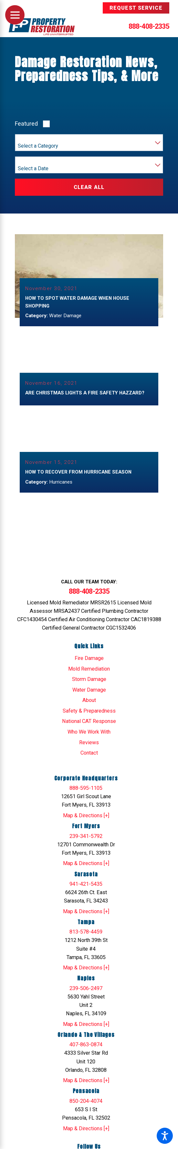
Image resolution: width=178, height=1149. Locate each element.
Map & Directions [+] (86, 814)
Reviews (89, 741)
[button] (165, 1136)
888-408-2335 (149, 26)
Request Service (136, 8)
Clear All (89, 187)
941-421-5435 (85, 883)
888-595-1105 (85, 787)
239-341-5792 (85, 835)
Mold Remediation (89, 668)
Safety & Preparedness (89, 710)
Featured (26, 123)
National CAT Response (89, 720)
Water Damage (89, 689)
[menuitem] (89, 657)
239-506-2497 (85, 987)
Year (22, 161)
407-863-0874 (85, 1043)
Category (27, 139)
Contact (89, 752)
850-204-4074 (85, 1100)
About (89, 699)
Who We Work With (89, 731)
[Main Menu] (15, 15)
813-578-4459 (85, 931)
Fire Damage (89, 657)
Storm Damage (89, 678)
